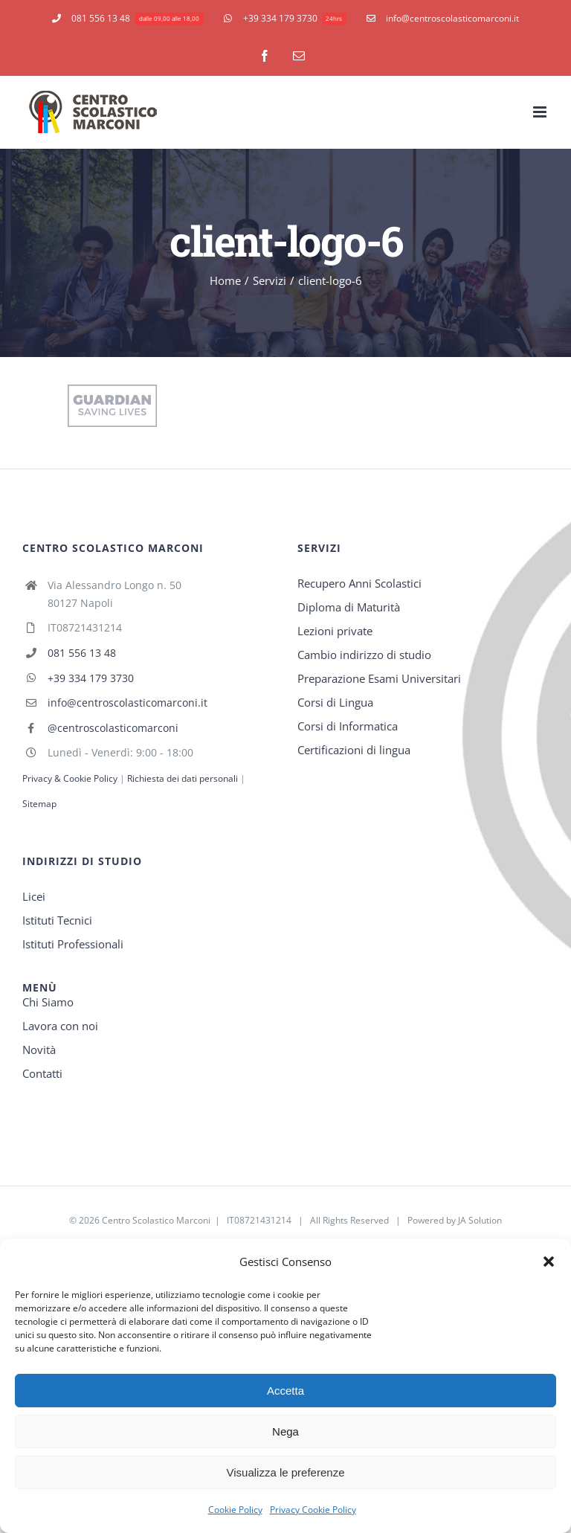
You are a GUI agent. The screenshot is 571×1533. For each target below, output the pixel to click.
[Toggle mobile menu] (541, 112)
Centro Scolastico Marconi (156, 1220)
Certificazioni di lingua (353, 749)
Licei (33, 896)
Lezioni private (334, 630)
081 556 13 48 (82, 653)
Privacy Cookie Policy (313, 1509)
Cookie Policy (235, 1509)
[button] (548, 1261)
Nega (285, 1431)
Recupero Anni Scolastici (359, 583)
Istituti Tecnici (57, 920)
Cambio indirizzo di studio (364, 654)
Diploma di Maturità (348, 607)
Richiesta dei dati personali (183, 778)
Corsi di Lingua (335, 702)
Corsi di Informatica (347, 726)
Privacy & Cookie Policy (69, 778)
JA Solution (480, 1220)
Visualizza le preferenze (286, 1472)
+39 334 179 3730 (91, 678)
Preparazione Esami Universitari (379, 678)
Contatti (42, 1073)
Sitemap (39, 803)
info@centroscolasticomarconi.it (127, 702)
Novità (39, 1049)
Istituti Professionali (72, 943)
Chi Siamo (48, 1001)
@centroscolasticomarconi (113, 728)
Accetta (285, 1390)
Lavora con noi (60, 1025)
